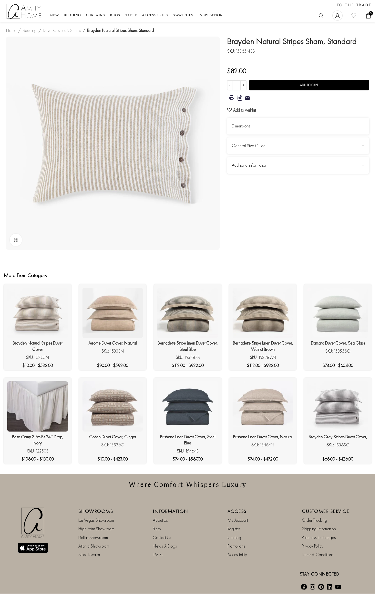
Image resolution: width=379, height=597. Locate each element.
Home (11, 30)
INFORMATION (170, 511)
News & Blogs (165, 546)
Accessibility (237, 554)
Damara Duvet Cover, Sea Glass (338, 343)
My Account (237, 520)
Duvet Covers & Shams (62, 30)
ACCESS (236, 511)
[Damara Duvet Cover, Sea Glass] (337, 313)
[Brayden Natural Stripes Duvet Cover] (37, 313)
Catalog (234, 537)
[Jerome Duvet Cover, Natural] (112, 313)
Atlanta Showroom (93, 546)
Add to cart (309, 85)
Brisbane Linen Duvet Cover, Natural (262, 437)
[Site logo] (24, 11)
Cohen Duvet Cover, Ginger (112, 437)
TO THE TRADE (354, 5)
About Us (160, 520)
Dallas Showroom (93, 537)
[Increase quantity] (243, 85)
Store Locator (89, 554)
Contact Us (162, 537)
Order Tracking (314, 520)
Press (157, 528)
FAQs (157, 554)
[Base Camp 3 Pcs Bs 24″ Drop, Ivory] (37, 406)
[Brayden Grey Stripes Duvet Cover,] (337, 406)
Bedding (30, 30)
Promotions (236, 546)
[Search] (321, 15)
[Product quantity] (236, 85)
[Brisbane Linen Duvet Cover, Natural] (263, 406)
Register (233, 528)
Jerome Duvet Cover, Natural (113, 343)
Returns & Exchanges (319, 537)
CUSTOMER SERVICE (325, 511)
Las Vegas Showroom (96, 520)
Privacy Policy (312, 546)
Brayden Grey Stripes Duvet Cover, (338, 437)
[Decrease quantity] (230, 85)
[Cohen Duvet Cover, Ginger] (112, 406)
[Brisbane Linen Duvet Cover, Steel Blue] (187, 406)
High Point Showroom (96, 528)
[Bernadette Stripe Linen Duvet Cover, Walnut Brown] (263, 313)
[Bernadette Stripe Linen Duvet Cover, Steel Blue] (187, 313)
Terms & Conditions (317, 554)
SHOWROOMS (95, 511)
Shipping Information (319, 528)
